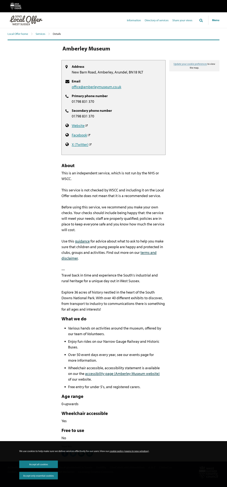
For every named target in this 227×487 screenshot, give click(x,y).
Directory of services (157, 20)
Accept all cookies (38, 464)
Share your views (182, 20)
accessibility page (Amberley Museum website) (122, 373)
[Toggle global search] (201, 20)
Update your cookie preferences (190, 63)
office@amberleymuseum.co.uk (96, 86)
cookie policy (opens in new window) (129, 451)
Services (40, 34)
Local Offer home (18, 34)
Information (134, 20)
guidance (82, 241)
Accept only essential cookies (38, 475)
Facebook (79, 135)
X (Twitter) (80, 144)
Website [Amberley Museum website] (78, 125)
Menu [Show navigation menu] (215, 20)
